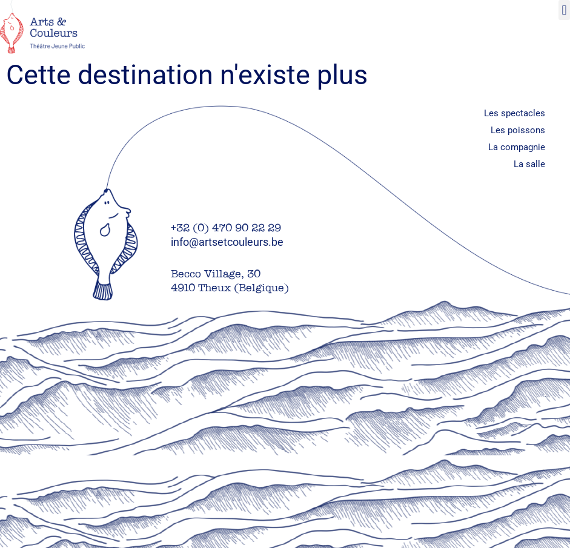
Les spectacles (514, 113)
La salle (529, 164)
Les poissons (518, 130)
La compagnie (516, 147)
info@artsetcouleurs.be (227, 242)
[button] (564, 10)
